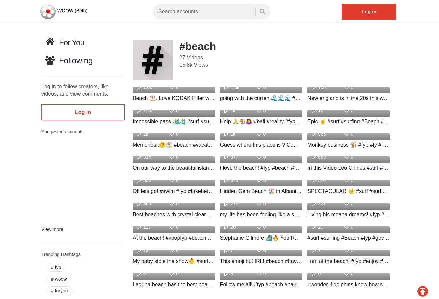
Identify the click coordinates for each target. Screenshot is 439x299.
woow (59, 279)
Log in (369, 11)
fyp (56, 267)
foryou (59, 290)
